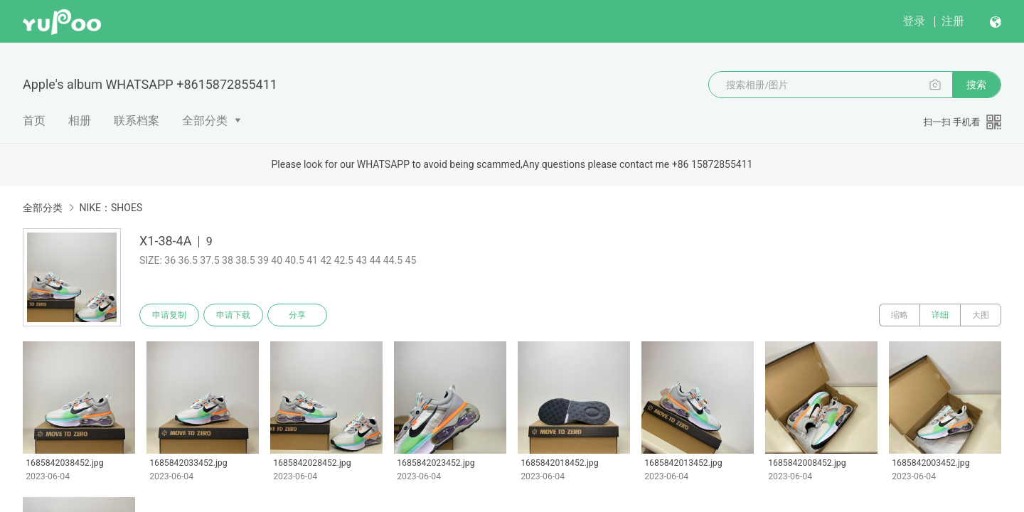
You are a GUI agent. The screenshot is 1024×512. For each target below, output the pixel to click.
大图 (980, 315)
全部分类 (205, 120)
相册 (79, 120)
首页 (34, 120)
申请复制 (169, 315)
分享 (297, 315)
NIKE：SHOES (110, 207)
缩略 (899, 315)
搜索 (976, 84)
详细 (940, 315)
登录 (913, 21)
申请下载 (233, 315)
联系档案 (136, 120)
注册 (953, 21)
